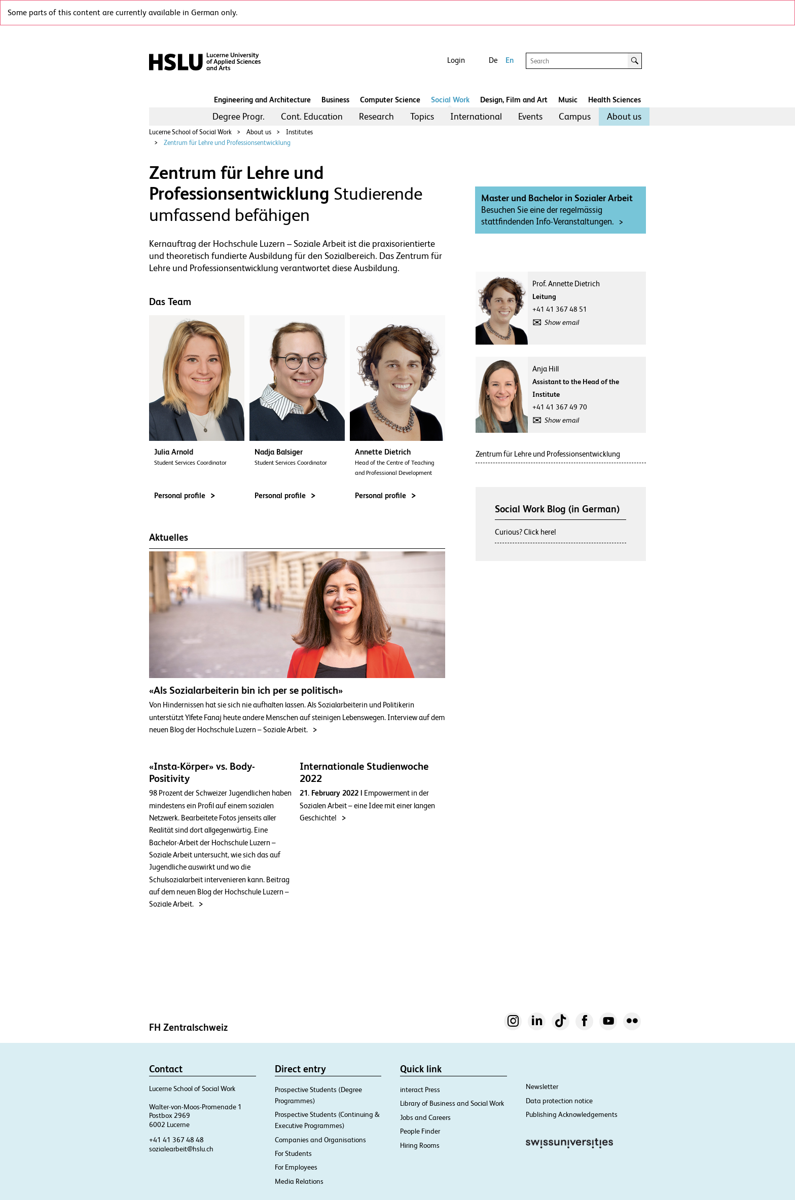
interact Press (420, 1089)
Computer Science (390, 99)
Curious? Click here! (525, 532)
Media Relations (299, 1181)
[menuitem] (238, 116)
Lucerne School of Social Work (190, 132)
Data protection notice (559, 1101)
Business (335, 99)
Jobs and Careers (425, 1117)
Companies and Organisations (320, 1140)
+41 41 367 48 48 (176, 1140)
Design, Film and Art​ (514, 99)
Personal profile (184, 495)
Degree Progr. (238, 116)
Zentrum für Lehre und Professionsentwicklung (227, 142)
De (493, 60)
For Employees (296, 1167)
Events (530, 116)
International (476, 116)
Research (376, 116)
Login (456, 60)
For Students (293, 1153)
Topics (422, 116)
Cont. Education (312, 116)
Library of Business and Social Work (452, 1103)
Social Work (450, 99)
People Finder (420, 1131)
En (509, 60)
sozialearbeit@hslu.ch (181, 1149)
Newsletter (542, 1086)
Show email (562, 322)
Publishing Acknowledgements (572, 1114)
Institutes (299, 132)
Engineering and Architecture (262, 99)
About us (624, 116)
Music (567, 99)
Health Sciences (614, 99)
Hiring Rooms (420, 1145)
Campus (575, 116)
